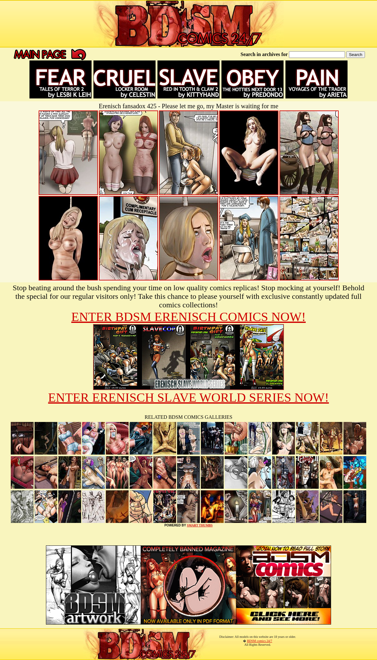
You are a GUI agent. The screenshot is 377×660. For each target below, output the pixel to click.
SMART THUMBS (200, 525)
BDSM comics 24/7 (259, 641)
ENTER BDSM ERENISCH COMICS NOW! (188, 317)
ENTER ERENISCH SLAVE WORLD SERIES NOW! (188, 397)
